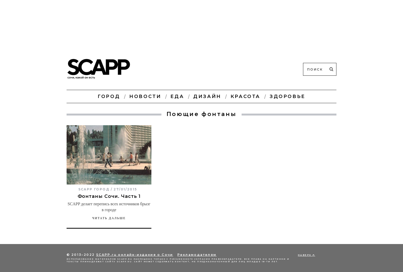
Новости (145, 96)
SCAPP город (93, 189)
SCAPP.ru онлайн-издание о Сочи (134, 255)
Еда (177, 96)
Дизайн (207, 96)
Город (109, 96)
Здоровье (287, 96)
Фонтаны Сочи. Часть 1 (109, 196)
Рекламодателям (197, 255)
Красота (245, 96)
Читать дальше (109, 218)
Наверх (306, 255)
